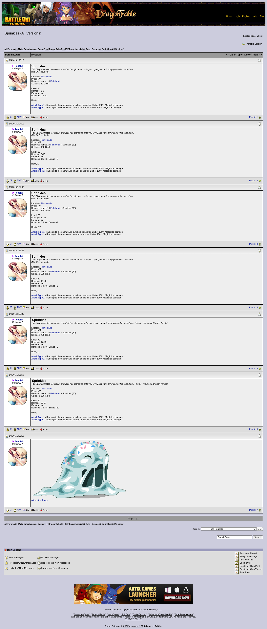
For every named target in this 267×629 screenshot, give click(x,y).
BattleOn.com (139, 614)
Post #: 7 (253, 510)
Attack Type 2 (37, 107)
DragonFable (98, 614)
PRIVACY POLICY (134, 619)
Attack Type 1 (37, 105)
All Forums (9, 49)
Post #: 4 (253, 307)
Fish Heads (46, 76)
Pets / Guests (92, 49)
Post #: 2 (253, 180)
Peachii (19, 66)
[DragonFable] (55, 49)
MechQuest (113, 614)
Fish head (55, 81)
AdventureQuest (82, 614)
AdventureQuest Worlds (160, 614)
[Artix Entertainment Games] (31, 49)
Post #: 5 (253, 368)
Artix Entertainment (184, 614)
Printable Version (251, 44)
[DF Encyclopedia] (74, 49)
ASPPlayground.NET (133, 626)
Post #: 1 (253, 117)
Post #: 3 (253, 244)
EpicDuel (125, 614)
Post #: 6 (253, 429)
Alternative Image (39, 500)
